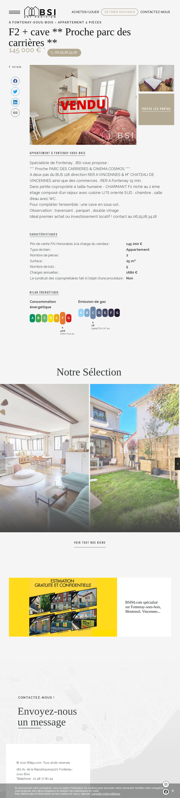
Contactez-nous (155, 12)
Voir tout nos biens (90, 543)
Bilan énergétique (44, 293)
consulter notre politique (105, 793)
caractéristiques (44, 234)
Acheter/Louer (85, 12)
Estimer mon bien (120, 12)
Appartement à (58, 153)
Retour (17, 67)
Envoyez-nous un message (47, 716)
